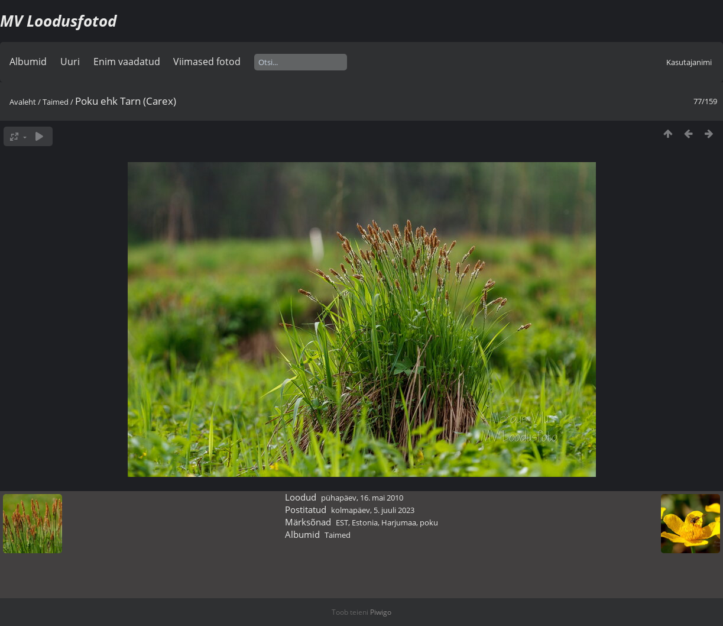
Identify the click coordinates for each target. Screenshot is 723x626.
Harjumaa (398, 522)
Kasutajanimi (689, 62)
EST (342, 522)
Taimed (56, 101)
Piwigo (380, 612)
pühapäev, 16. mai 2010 (362, 497)
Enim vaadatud (126, 61)
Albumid (28, 61)
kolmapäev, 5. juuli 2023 (372, 510)
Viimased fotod (207, 61)
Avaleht (22, 101)
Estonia (365, 522)
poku (429, 522)
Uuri (70, 61)
